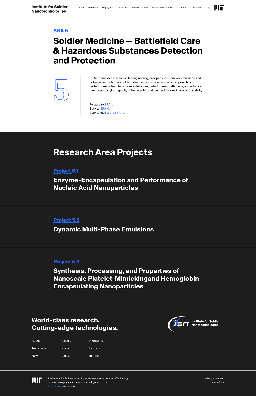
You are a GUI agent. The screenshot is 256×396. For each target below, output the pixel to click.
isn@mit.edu (54, 386)
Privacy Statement (214, 378)
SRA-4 (104, 109)
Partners (94, 348)
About (81, 7)
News (145, 7)
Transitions (122, 7)
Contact (181, 7)
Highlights (107, 7)
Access (65, 356)
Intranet (197, 7)
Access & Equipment (163, 7)
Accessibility (217, 382)
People (135, 7)
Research (93, 7)
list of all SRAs (114, 113)
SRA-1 (108, 104)
